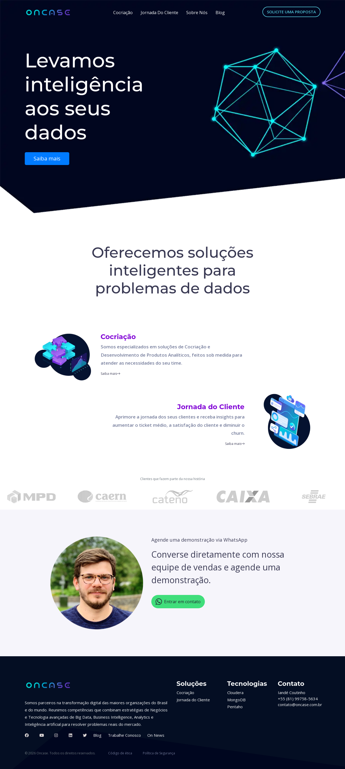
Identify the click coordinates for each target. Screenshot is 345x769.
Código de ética (120, 753)
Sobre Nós (197, 12)
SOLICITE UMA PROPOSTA (291, 11)
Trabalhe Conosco (124, 735)
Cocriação (123, 12)
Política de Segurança (159, 753)
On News (155, 735)
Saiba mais (47, 158)
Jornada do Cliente (159, 12)
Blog (220, 12)
